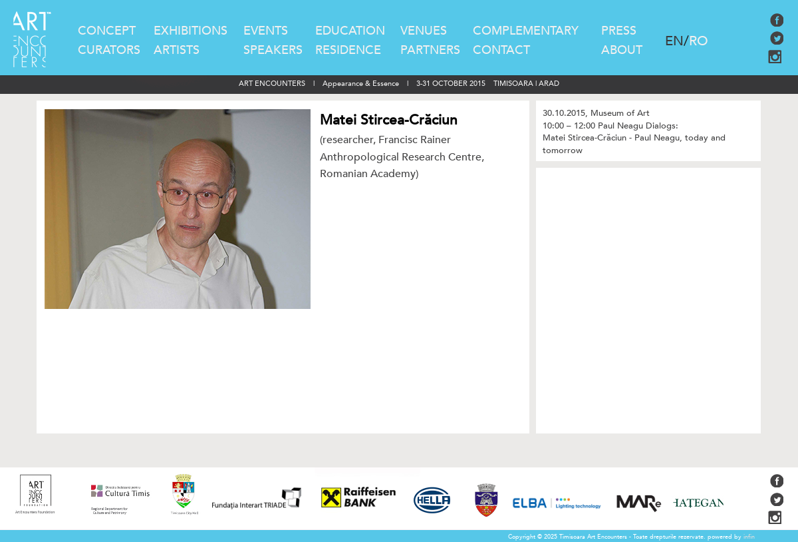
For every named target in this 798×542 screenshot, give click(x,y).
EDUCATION (350, 31)
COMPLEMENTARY (526, 31)
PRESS (618, 31)
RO (698, 41)
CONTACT (501, 50)
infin (749, 537)
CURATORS (109, 50)
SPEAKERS (273, 50)
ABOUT (621, 50)
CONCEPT (107, 31)
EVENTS (265, 31)
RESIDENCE (348, 50)
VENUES (423, 31)
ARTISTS (177, 50)
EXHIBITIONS (190, 31)
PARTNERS (430, 50)
